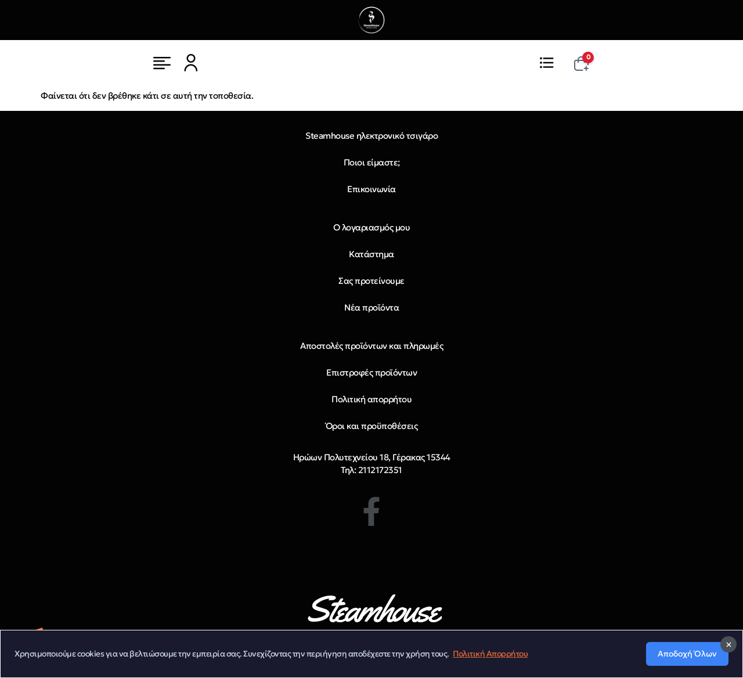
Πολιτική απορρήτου (371, 399)
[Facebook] (371, 511)
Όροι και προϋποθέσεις (372, 425)
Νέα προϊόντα (371, 307)
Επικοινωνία (371, 188)
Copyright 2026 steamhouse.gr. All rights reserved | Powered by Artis (602, 644)
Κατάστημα (371, 253)
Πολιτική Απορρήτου (490, 671)
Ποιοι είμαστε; (372, 162)
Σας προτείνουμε (371, 280)
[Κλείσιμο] (728, 662)
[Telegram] (30, 638)
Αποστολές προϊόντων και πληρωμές (371, 345)
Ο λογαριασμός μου (371, 227)
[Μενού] (162, 62)
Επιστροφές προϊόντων (371, 372)
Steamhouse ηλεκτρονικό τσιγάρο (371, 135)
